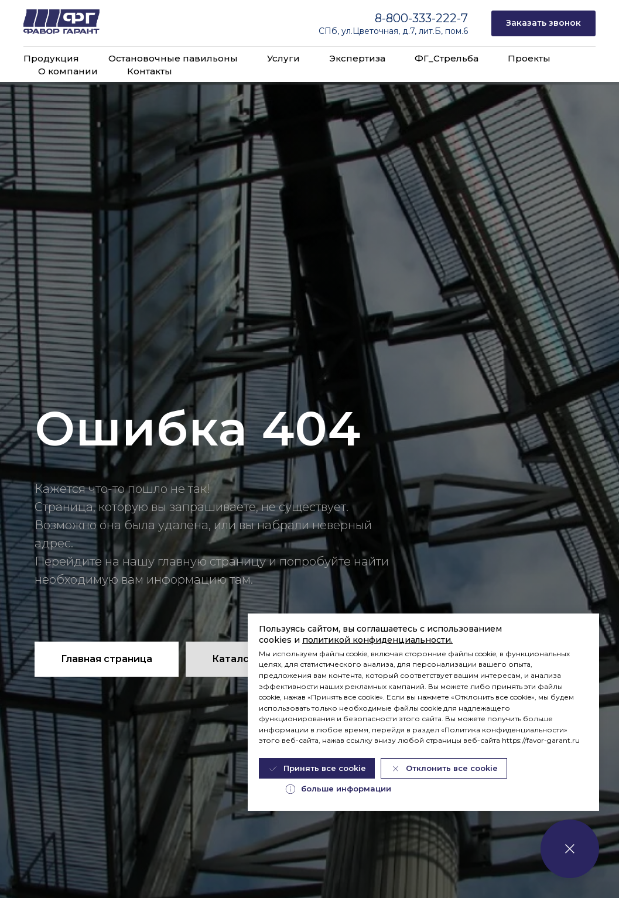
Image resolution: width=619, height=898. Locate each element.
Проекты (529, 58)
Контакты (149, 71)
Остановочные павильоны (173, 58)
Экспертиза (357, 58)
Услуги (283, 58)
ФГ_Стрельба (446, 58)
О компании (68, 71)
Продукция (51, 58)
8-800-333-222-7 (421, 18)
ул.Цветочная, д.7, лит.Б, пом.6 (404, 31)
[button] (543, 24)
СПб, (330, 31)
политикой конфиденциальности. (377, 640)
